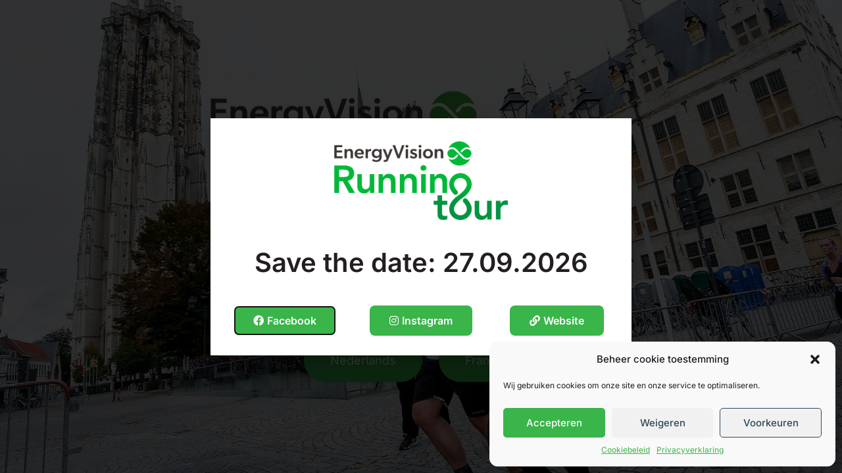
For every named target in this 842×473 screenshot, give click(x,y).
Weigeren (662, 423)
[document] (421, 236)
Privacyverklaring (690, 450)
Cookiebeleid (625, 450)
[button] (815, 359)
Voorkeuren (771, 423)
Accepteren (554, 423)
